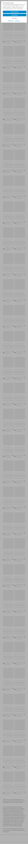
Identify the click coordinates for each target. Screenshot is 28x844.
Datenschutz (11, 20)
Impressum (17, 20)
